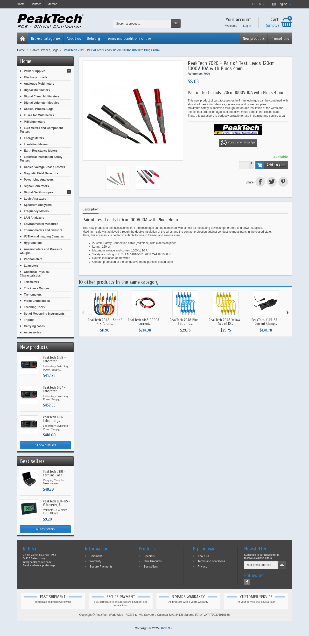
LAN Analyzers (34, 217)
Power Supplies (34, 71)
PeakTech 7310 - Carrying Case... (54, 473)
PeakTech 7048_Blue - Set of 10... (185, 322)
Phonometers (33, 259)
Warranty (95, 561)
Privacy (202, 566)
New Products (153, 561)
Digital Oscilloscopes (38, 192)
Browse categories (46, 38)
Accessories (32, 332)
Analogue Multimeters (39, 83)
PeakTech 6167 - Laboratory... (54, 389)
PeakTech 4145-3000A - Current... (145, 322)
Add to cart (270, 165)
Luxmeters (31, 265)
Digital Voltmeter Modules (41, 102)
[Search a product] (142, 23)
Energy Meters (34, 138)
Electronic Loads (35, 77)
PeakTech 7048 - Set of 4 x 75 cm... (105, 322)
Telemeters (31, 282)
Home (25, 61)
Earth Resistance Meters (40, 150)
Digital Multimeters (37, 90)
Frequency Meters (36, 211)
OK (176, 23)
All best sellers (45, 529)
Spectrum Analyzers (38, 205)
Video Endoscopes (37, 301)
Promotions (280, 38)
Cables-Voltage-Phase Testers (44, 167)
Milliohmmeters (34, 121)
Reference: (195, 73)
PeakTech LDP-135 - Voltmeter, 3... (56, 503)
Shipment (96, 556)
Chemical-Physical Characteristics (34, 273)
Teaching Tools (34, 307)
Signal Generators (36, 186)
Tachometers (33, 294)
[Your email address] (261, 565)
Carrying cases (34, 326)
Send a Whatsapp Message (39, 565)
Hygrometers (33, 242)
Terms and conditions (211, 561)
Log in (247, 25)
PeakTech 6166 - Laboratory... (54, 419)
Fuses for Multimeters (39, 115)
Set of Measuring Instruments (44, 313)
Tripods (29, 319)
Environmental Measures (41, 223)
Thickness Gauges (36, 288)
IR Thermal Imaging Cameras (44, 236)
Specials (149, 556)
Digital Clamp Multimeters (41, 96)
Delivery (93, 38)
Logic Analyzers (35, 198)
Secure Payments (101, 566)
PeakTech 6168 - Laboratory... (54, 359)
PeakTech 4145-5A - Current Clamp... (266, 322)
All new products (45, 445)
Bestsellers (151, 566)
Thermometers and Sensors (43, 230)
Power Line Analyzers (39, 179)
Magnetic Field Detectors (41, 173)
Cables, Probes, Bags (39, 109)
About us (74, 38)
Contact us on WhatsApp (238, 143)
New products (254, 38)
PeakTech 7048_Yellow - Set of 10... (226, 322)
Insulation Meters (36, 144)
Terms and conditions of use (128, 38)
